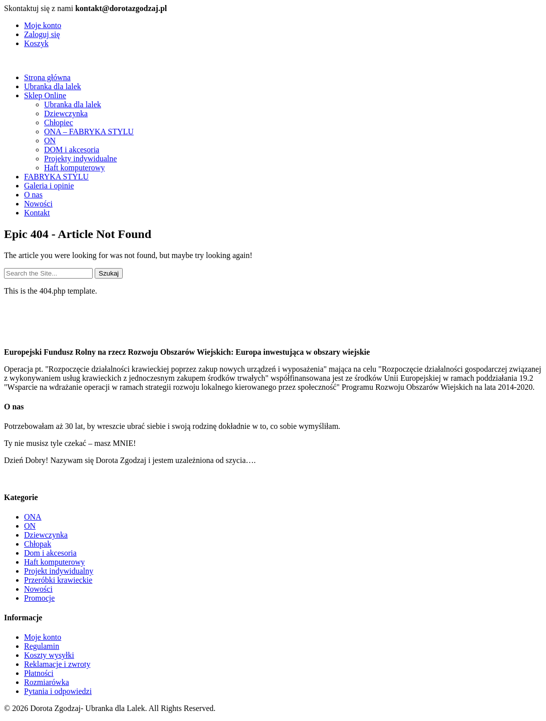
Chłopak (37, 544)
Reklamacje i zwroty (57, 664)
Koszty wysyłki (49, 655)
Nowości (38, 203)
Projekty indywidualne (80, 158)
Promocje (39, 598)
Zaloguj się (42, 34)
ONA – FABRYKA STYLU (89, 131)
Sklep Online (45, 95)
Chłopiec (58, 122)
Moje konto (42, 25)
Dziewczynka (66, 113)
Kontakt (37, 212)
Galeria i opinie (49, 185)
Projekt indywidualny (58, 571)
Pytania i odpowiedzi (58, 691)
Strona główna (47, 77)
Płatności (39, 673)
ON (50, 140)
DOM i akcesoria (71, 149)
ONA (33, 517)
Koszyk (36, 43)
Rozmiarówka (46, 682)
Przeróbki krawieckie (58, 580)
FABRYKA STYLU (56, 176)
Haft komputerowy (74, 167)
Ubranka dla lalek (52, 86)
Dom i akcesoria (50, 553)
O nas (33, 194)
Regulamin (41, 646)
